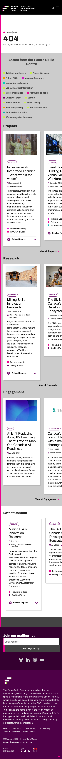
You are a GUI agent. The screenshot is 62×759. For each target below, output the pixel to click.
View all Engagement (47, 499)
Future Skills (12, 78)
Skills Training (33, 103)
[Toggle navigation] (57, 8)
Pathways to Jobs (38, 93)
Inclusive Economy (34, 78)
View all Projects (50, 251)
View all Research (49, 385)
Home (7, 32)
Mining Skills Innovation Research (16, 303)
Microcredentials (14, 93)
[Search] (52, 8)
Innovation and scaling (17, 83)
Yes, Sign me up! (31, 648)
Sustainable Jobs (38, 108)
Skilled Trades (13, 103)
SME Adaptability (14, 108)
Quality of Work (13, 98)
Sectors (32, 98)
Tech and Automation (16, 112)
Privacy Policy (30, 728)
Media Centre (29, 732)
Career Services (41, 73)
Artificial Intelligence (16, 73)
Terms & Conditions (11, 732)
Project (12, 162)
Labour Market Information (19, 88)
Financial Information (12, 728)
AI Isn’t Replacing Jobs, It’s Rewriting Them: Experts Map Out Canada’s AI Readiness (21, 441)
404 (15, 32)
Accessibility (45, 728)
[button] (58, 756)
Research (12, 294)
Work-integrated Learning (19, 117)
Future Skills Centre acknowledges (24, 690)
